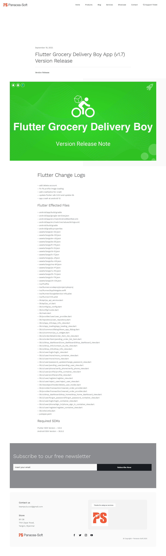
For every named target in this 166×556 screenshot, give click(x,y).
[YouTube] (91, 535)
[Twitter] (80, 535)
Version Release (42, 72)
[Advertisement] (83, 27)
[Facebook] (74, 535)
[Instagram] (86, 535)
